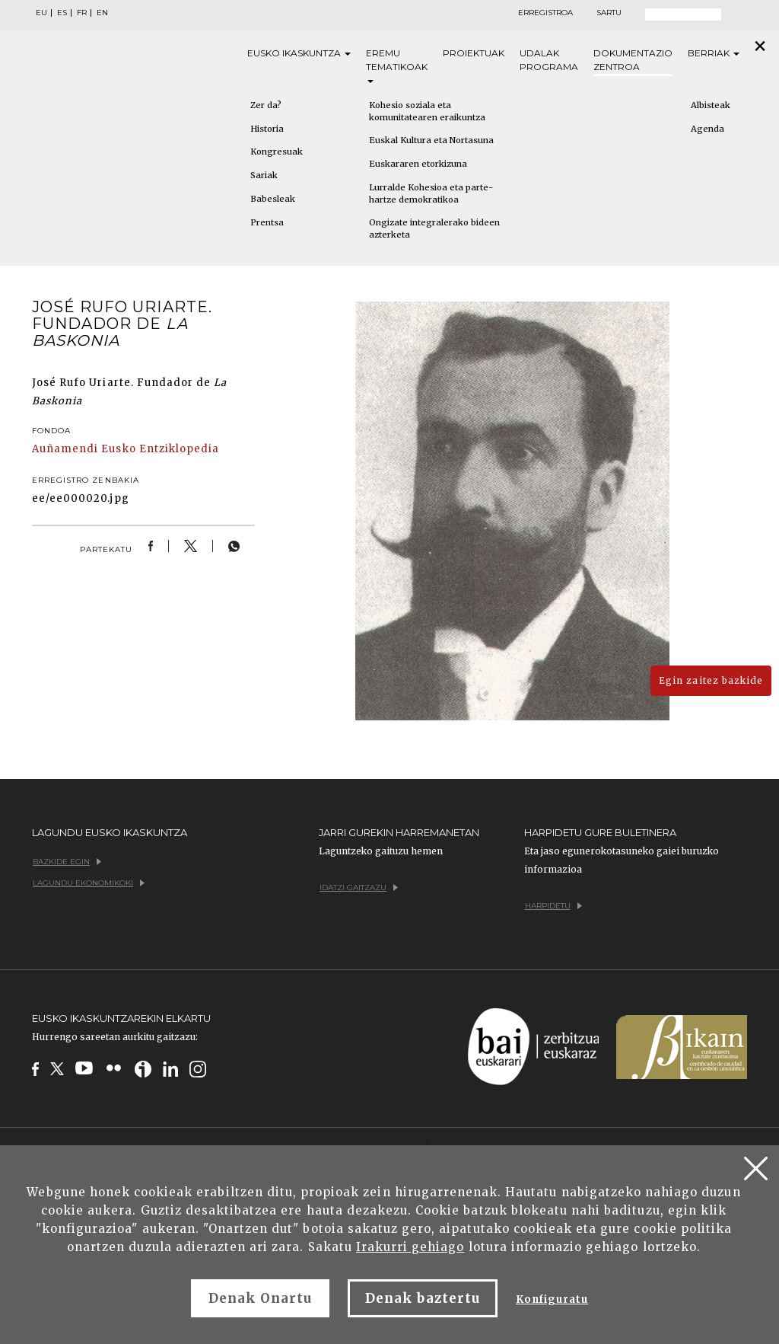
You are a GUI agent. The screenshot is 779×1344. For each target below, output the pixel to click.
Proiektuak (473, 53)
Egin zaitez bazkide (711, 680)
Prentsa (267, 222)
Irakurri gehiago (410, 1247)
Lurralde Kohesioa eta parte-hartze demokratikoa (431, 193)
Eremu (397, 65)
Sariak (264, 175)
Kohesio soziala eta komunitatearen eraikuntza (427, 111)
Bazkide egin (67, 862)
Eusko (299, 53)
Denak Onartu (260, 1298)
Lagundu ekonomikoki (89, 883)
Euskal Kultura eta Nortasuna (431, 140)
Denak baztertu (422, 1298)
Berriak (713, 53)
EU (41, 13)
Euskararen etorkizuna (418, 163)
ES (62, 13)
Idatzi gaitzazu (359, 887)
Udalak (549, 60)
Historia (267, 128)
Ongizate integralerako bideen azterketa (434, 228)
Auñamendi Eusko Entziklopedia (125, 448)
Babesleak (272, 198)
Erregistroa (545, 13)
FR (82, 13)
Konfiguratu (552, 1299)
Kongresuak (276, 151)
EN (102, 13)
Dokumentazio (632, 60)
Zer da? (265, 105)
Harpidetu (553, 906)
